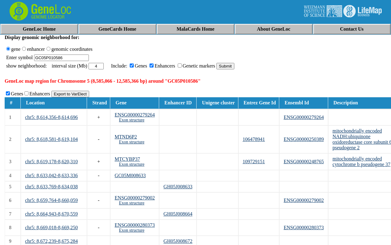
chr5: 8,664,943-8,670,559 (51, 214)
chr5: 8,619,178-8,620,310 (51, 161)
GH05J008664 (177, 214)
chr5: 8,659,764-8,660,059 (51, 200)
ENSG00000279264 (135, 114)
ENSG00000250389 (304, 139)
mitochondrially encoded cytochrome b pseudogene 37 (361, 161)
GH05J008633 (177, 186)
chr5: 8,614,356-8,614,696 (51, 117)
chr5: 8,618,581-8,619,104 (51, 139)
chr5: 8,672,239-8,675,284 (51, 241)
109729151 (254, 161)
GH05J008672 (177, 241)
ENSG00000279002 (135, 197)
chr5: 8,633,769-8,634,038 (51, 186)
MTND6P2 (126, 136)
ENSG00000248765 (304, 161)
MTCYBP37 (127, 159)
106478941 (254, 139)
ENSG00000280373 (135, 225)
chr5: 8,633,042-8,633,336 (51, 175)
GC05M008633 (130, 175)
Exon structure (131, 120)
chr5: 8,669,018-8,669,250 (51, 227)
